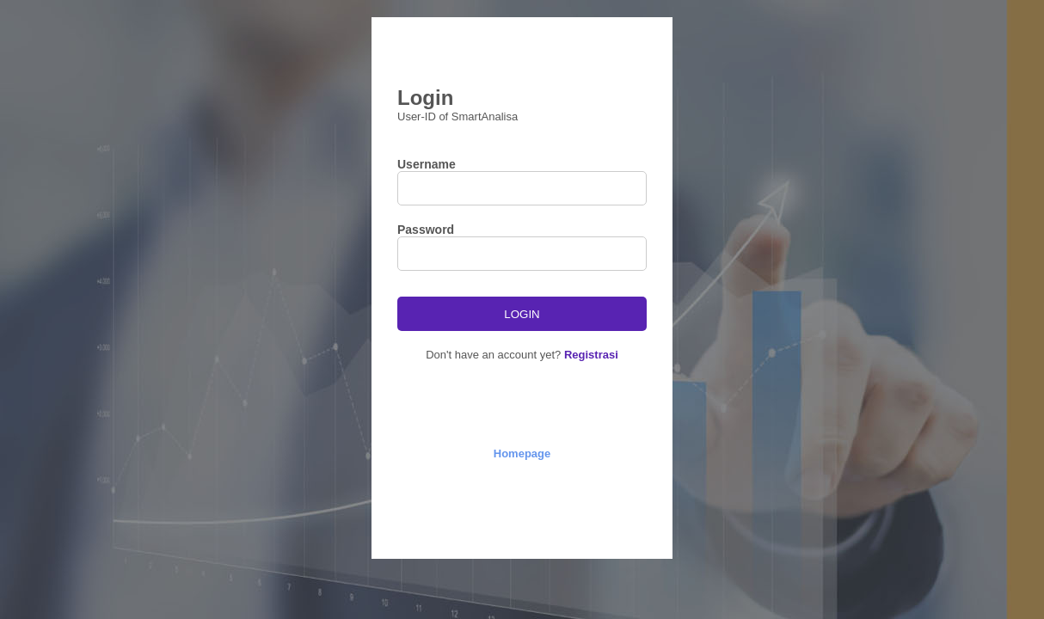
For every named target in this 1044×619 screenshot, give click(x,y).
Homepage (522, 453)
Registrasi (591, 354)
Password (425, 229)
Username (426, 164)
